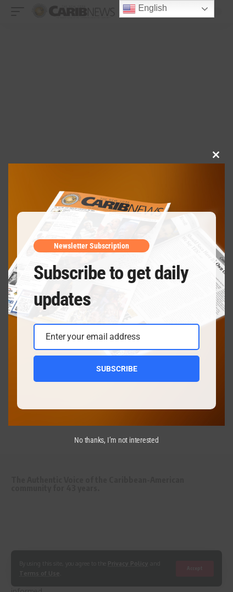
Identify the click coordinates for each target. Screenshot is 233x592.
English (145, 8)
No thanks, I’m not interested (116, 440)
